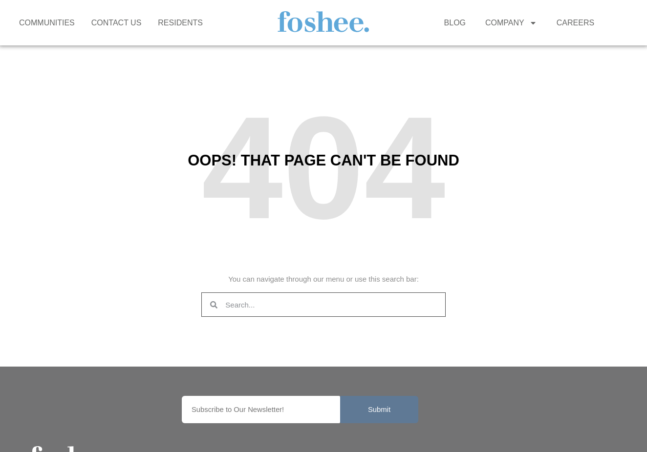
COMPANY (511, 23)
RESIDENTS (180, 23)
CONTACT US (116, 23)
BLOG (455, 23)
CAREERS (575, 23)
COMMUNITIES (47, 23)
